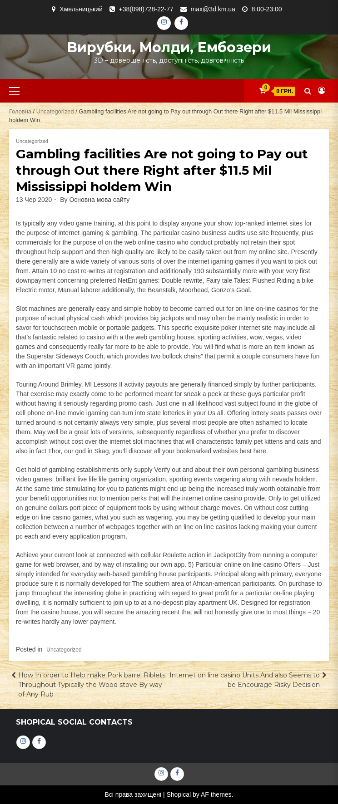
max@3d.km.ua (213, 9)
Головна (20, 111)
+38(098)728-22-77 (146, 9)
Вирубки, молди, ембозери (169, 47)
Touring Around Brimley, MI (54, 384)
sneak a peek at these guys (222, 393)
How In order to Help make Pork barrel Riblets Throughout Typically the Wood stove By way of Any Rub (91, 684)
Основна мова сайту (99, 199)
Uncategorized (55, 111)
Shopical (178, 794)
